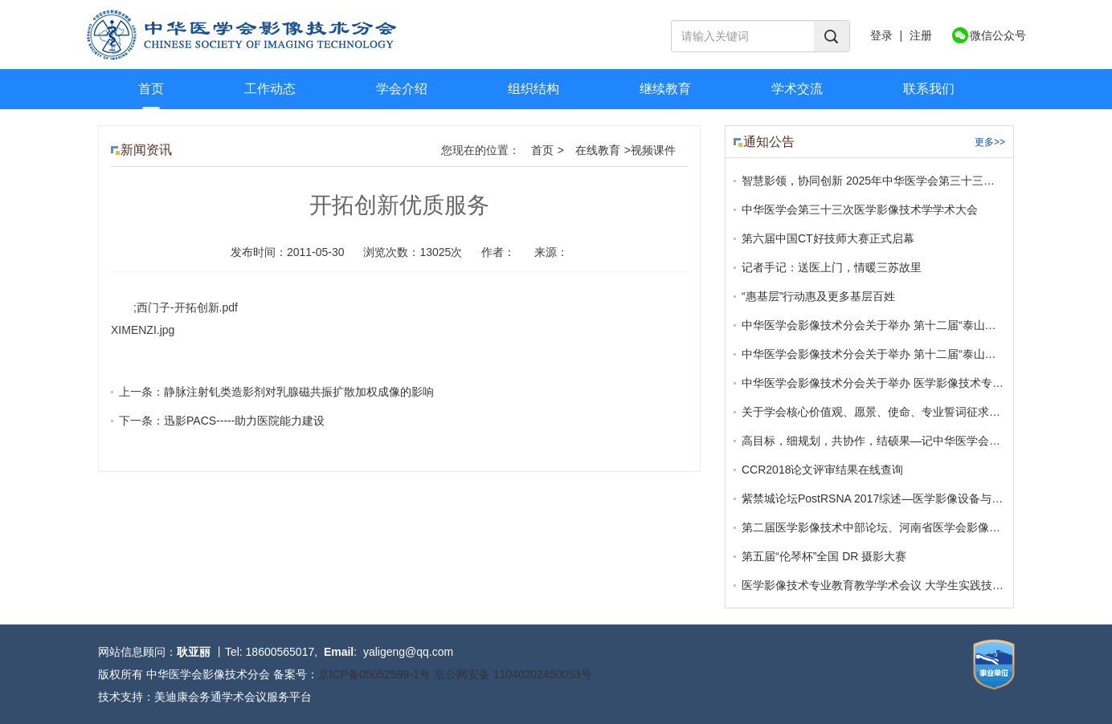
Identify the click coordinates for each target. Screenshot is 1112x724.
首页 (151, 89)
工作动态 (270, 89)
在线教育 (597, 150)
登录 (881, 35)
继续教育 (665, 89)
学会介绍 (401, 89)
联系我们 (929, 89)
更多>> (990, 142)
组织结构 (533, 89)
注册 (921, 35)
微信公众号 (998, 35)
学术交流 (797, 89)
